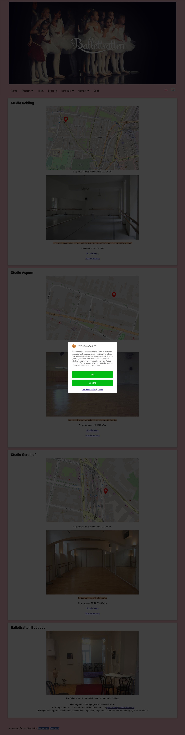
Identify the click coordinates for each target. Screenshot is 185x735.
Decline (92, 382)
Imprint (100, 390)
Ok (92, 374)
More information (89, 390)
